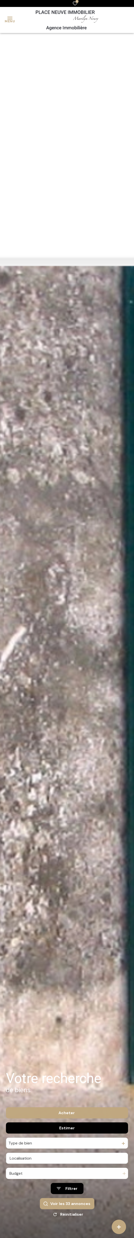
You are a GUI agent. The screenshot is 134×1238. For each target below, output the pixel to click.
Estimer (67, 1135)
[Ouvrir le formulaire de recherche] (67, 1196)
